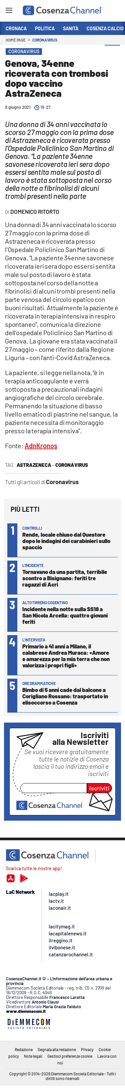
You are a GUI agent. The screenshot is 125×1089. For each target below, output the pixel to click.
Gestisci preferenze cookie (69, 1056)
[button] (112, 53)
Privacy (87, 1049)
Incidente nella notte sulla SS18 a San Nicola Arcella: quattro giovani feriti (65, 615)
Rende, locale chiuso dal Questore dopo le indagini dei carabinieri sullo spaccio (66, 540)
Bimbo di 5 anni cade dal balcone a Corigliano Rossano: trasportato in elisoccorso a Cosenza (65, 696)
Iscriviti (99, 788)
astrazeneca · (35, 465)
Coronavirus (44, 40)
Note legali (33, 1056)
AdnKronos (41, 446)
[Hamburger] (9, 11)
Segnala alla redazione (57, 1049)
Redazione (24, 1049)
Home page (16, 40)
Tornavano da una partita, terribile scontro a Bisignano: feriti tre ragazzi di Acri (64, 578)
